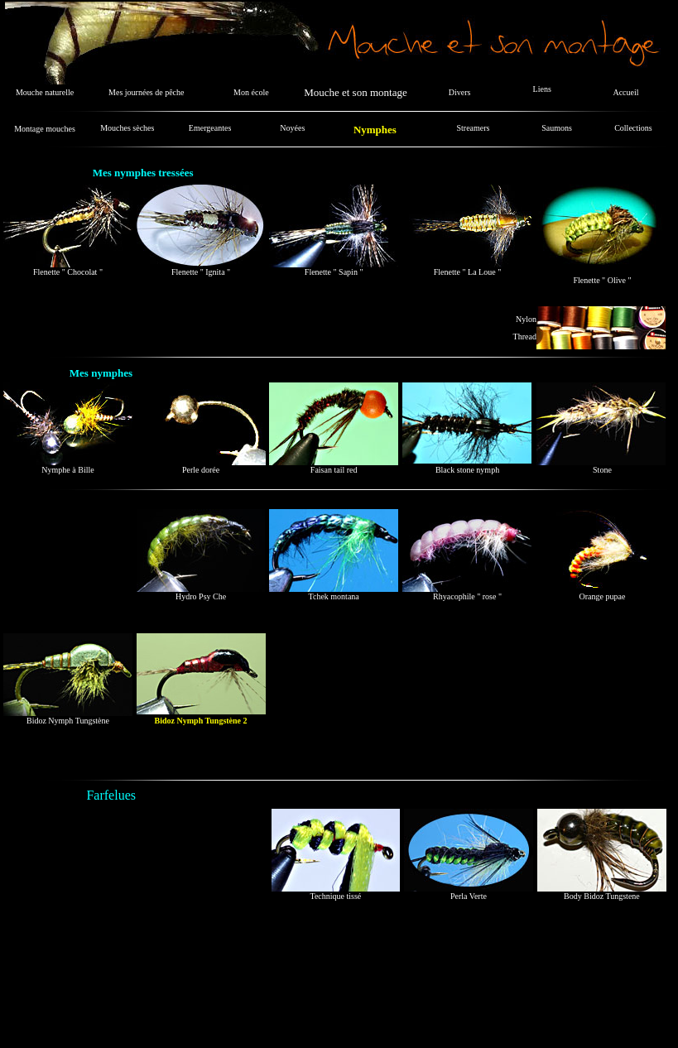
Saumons (556, 127)
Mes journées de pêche (146, 92)
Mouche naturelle (45, 92)
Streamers (473, 127)
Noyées (292, 127)
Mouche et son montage (355, 92)
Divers (460, 92)
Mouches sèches (127, 127)
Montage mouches (44, 128)
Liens (542, 89)
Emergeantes (210, 127)
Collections (633, 127)
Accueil (625, 92)
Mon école (251, 92)
